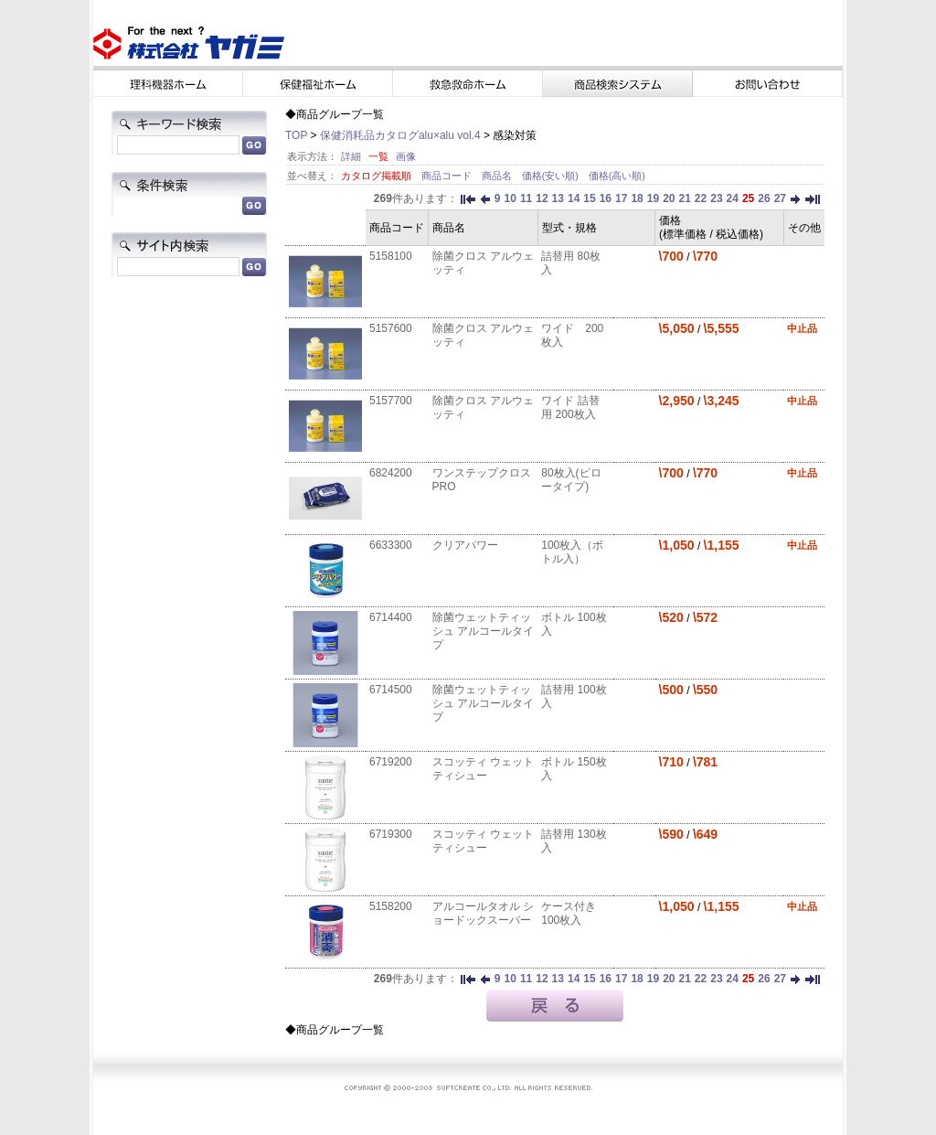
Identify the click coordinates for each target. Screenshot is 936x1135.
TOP (296, 135)
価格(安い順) (551, 175)
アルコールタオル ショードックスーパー (483, 913)
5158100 (390, 256)
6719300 (390, 834)
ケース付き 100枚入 (568, 913)
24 (733, 198)
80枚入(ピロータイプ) (571, 479)
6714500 (390, 689)
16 (606, 198)
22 (701, 198)
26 (764, 198)
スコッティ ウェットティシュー (483, 768)
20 (669, 198)
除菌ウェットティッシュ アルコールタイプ (483, 631)
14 (574, 198)
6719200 (390, 761)
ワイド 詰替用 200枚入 (570, 407)
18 (637, 198)
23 (716, 198)
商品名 (498, 175)
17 (621, 198)
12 (542, 198)
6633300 (390, 545)
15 (589, 198)
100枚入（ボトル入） (572, 552)
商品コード (447, 175)
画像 (406, 156)
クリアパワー (465, 545)
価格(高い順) (617, 175)
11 (526, 198)
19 (653, 198)
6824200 (390, 472)
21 (684, 198)
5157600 (390, 328)
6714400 (390, 617)
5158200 (390, 906)
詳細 (351, 156)
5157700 (390, 400)
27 (780, 198)
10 (510, 198)
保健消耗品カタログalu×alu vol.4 (400, 135)
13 (558, 198)
